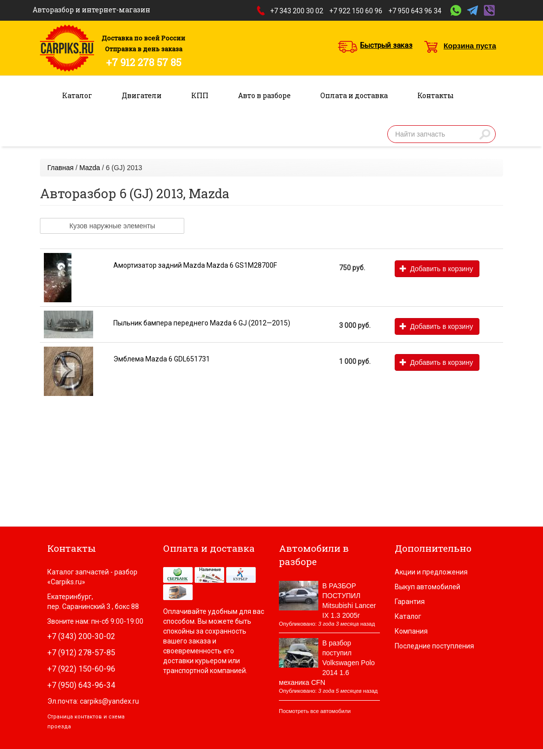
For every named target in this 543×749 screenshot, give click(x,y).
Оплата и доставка (354, 95)
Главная (60, 168)
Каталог (77, 95)
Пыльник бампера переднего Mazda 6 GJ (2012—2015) (201, 323)
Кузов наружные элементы (112, 226)
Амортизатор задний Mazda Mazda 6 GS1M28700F (195, 265)
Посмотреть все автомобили (315, 711)
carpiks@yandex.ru (109, 701)
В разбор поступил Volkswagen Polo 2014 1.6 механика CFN (327, 662)
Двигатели (142, 95)
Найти (484, 134)
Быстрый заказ (386, 45)
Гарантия (410, 602)
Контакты (435, 95)
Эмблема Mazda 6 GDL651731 (161, 359)
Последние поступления (434, 646)
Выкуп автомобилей (427, 587)
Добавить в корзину (436, 269)
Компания (411, 631)
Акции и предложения (431, 572)
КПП (199, 95)
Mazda (89, 168)
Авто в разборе (264, 95)
